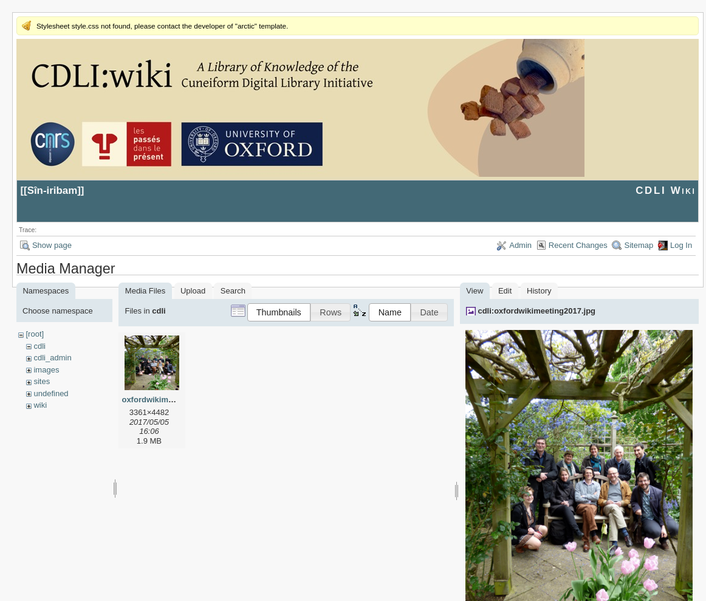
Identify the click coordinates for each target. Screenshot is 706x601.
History (539, 290)
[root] (35, 333)
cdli (39, 346)
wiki (40, 405)
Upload (192, 290)
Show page (52, 245)
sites (41, 381)
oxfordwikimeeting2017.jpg (172, 399)
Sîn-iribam (52, 190)
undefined (50, 393)
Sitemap (638, 245)
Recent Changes (578, 245)
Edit (505, 290)
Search (233, 290)
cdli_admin (52, 357)
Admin (520, 245)
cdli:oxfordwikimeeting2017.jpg (536, 310)
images (46, 369)
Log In (681, 245)
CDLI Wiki (666, 190)
